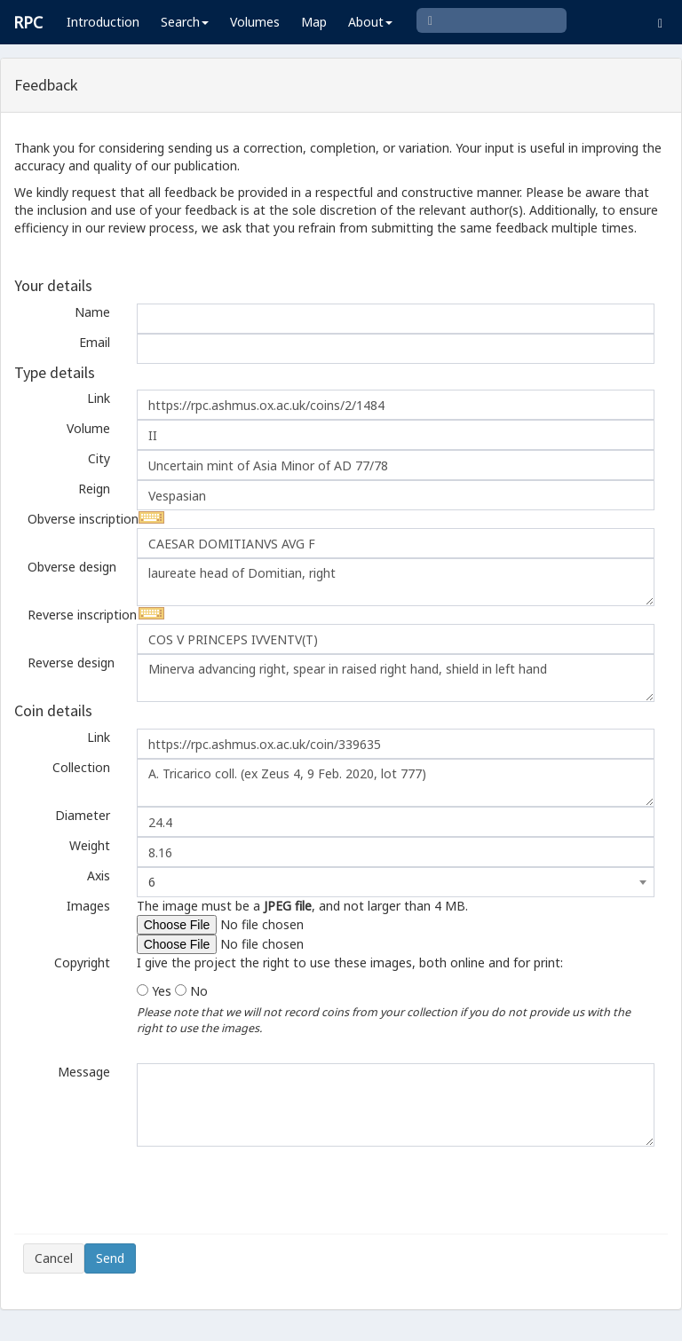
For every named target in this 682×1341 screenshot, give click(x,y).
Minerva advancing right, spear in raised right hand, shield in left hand (395, 678)
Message (84, 1071)
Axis (98, 875)
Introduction (103, 21)
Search (185, 21)
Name (92, 312)
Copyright (82, 962)
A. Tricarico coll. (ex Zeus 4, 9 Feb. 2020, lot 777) (395, 783)
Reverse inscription (75, 614)
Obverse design (72, 566)
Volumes (255, 21)
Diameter (82, 815)
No (199, 990)
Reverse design (71, 662)
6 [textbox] (151, 881)
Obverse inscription (75, 518)
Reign (94, 488)
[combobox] (395, 882)
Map (314, 21)
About (370, 21)
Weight (89, 845)
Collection (81, 767)
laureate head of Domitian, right (395, 582)
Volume (88, 428)
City (99, 458)
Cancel (54, 1258)
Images (88, 905)
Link (98, 398)
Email (94, 342)
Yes (161, 990)
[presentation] (158, 1190)
